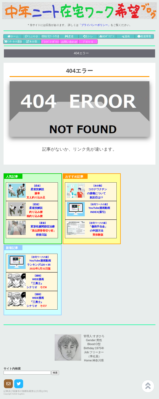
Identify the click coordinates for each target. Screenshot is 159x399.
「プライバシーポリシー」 (95, 24)
